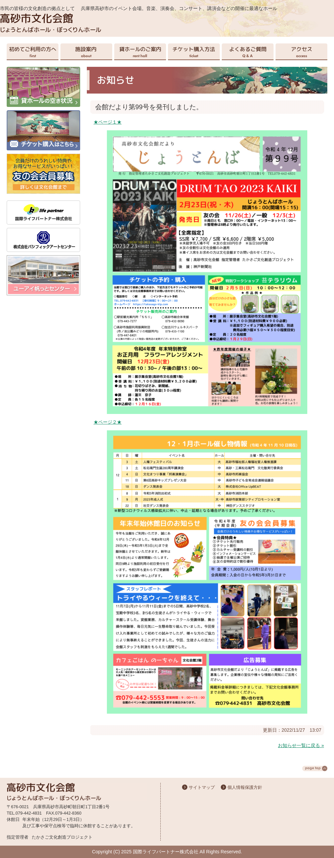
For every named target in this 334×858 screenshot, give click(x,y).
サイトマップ (202, 787)
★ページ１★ (108, 122)
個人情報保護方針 (244, 787)
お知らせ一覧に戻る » (301, 745)
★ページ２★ (108, 422)
